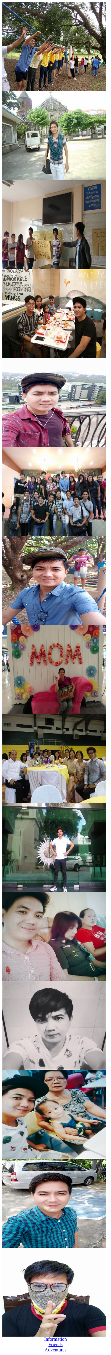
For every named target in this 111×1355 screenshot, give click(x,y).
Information (55, 1339)
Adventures (56, 1349)
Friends (56, 1344)
